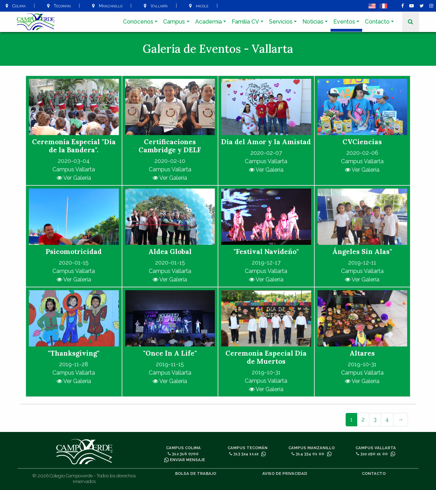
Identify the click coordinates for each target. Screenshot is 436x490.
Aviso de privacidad (284, 473)
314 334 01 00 (307, 453)
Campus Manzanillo (311, 447)
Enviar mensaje (184, 459)
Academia (208, 21)
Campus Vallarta (375, 447)
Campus (174, 21)
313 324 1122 (243, 453)
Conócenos (138, 21)
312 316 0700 (183, 453)
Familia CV (245, 21)
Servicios (281, 21)
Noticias (312, 21)
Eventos (344, 21)
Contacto (377, 21)
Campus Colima (183, 447)
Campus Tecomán (247, 447)
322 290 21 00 (372, 453)
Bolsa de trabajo (195, 473)
